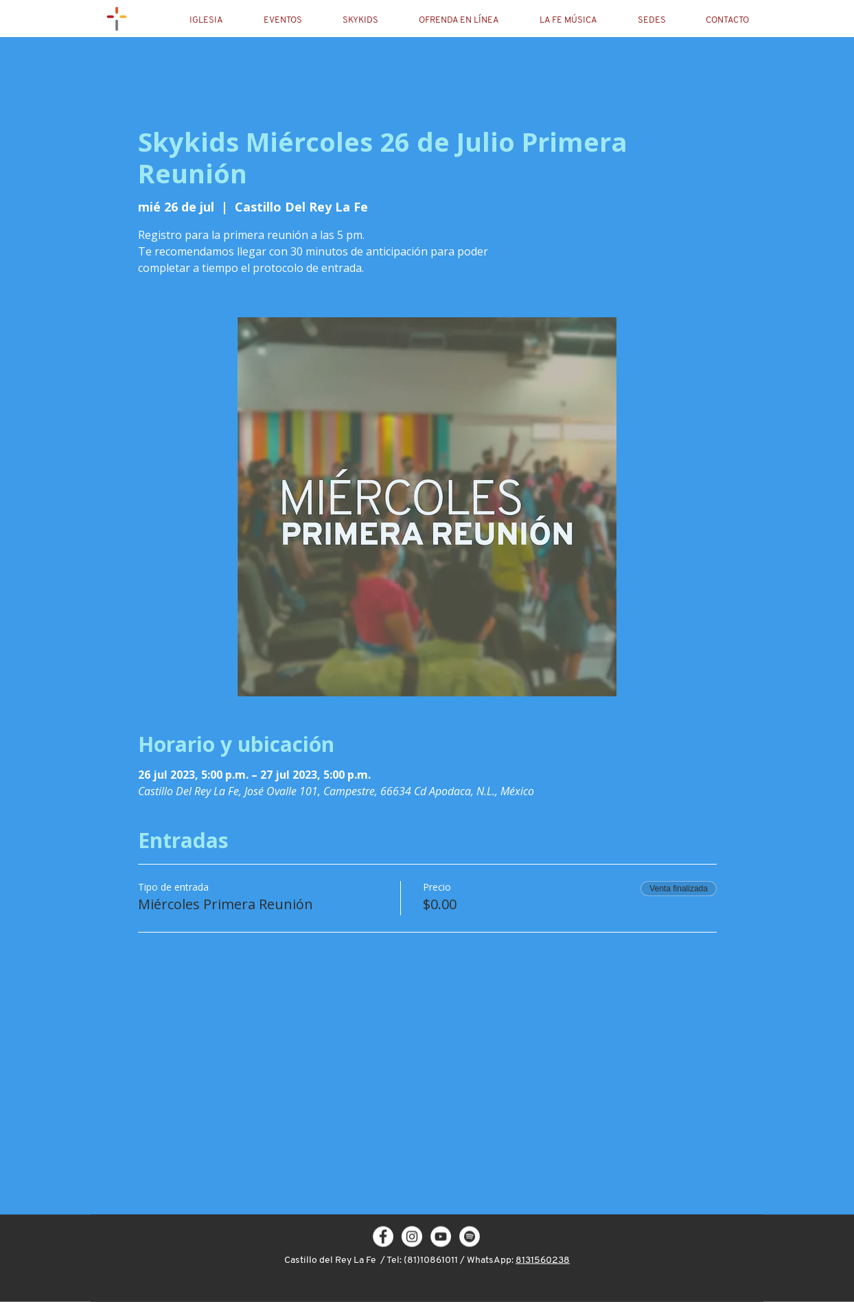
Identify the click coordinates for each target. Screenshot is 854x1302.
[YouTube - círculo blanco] (440, 1236)
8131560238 (543, 1260)
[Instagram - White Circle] (412, 1236)
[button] (218, 20)
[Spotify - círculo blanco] (469, 1236)
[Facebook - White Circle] (383, 1236)
